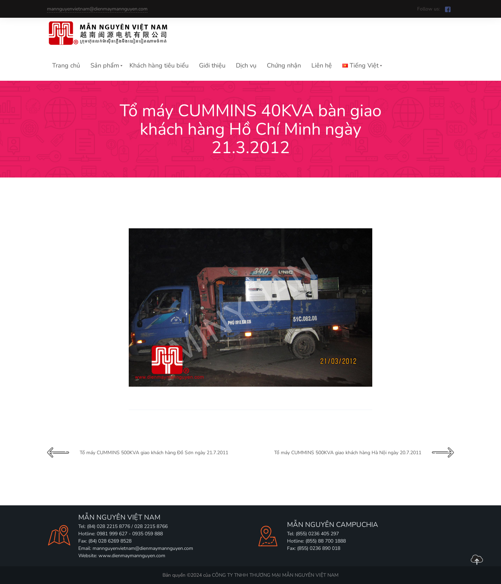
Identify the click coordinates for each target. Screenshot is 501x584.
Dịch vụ (246, 65)
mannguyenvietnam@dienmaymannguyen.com (97, 9)
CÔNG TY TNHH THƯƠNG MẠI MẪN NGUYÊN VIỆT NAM (275, 575)
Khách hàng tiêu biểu (159, 65)
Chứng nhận (284, 65)
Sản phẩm (104, 65)
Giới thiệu (212, 65)
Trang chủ (66, 65)
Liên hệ (321, 65)
